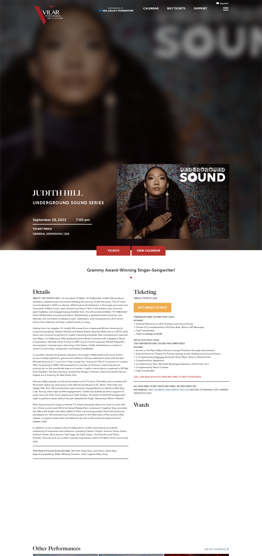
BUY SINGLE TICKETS (152, 307)
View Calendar (148, 250)
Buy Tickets (176, 8)
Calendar (151, 8)
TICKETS (113, 250)
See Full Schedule (216, 549)
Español (224, 3)
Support (200, 8)
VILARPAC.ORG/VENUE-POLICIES (172, 389)
